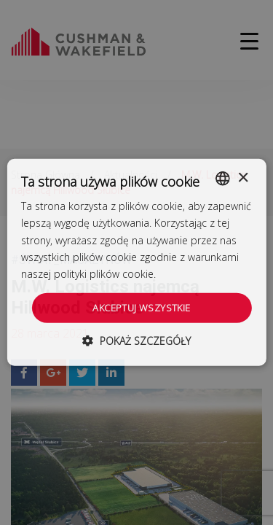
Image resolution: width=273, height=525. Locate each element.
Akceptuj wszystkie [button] (141, 307)
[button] (136, 341)
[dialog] (136, 262)
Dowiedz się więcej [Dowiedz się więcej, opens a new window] (203, 274)
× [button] (242, 177)
